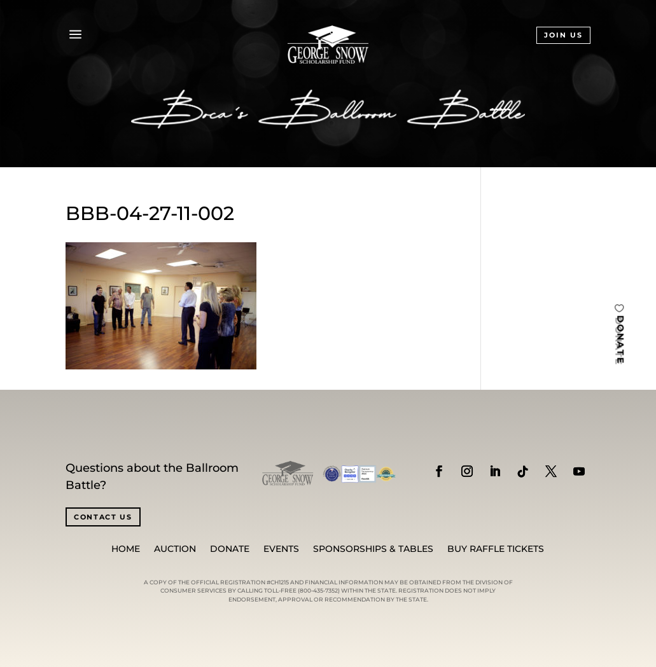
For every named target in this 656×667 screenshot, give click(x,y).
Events (281, 549)
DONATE (620, 339)
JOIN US (563, 35)
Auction (175, 549)
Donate (229, 549)
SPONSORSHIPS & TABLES (373, 549)
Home (125, 549)
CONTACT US (103, 516)
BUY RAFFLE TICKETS (495, 549)
